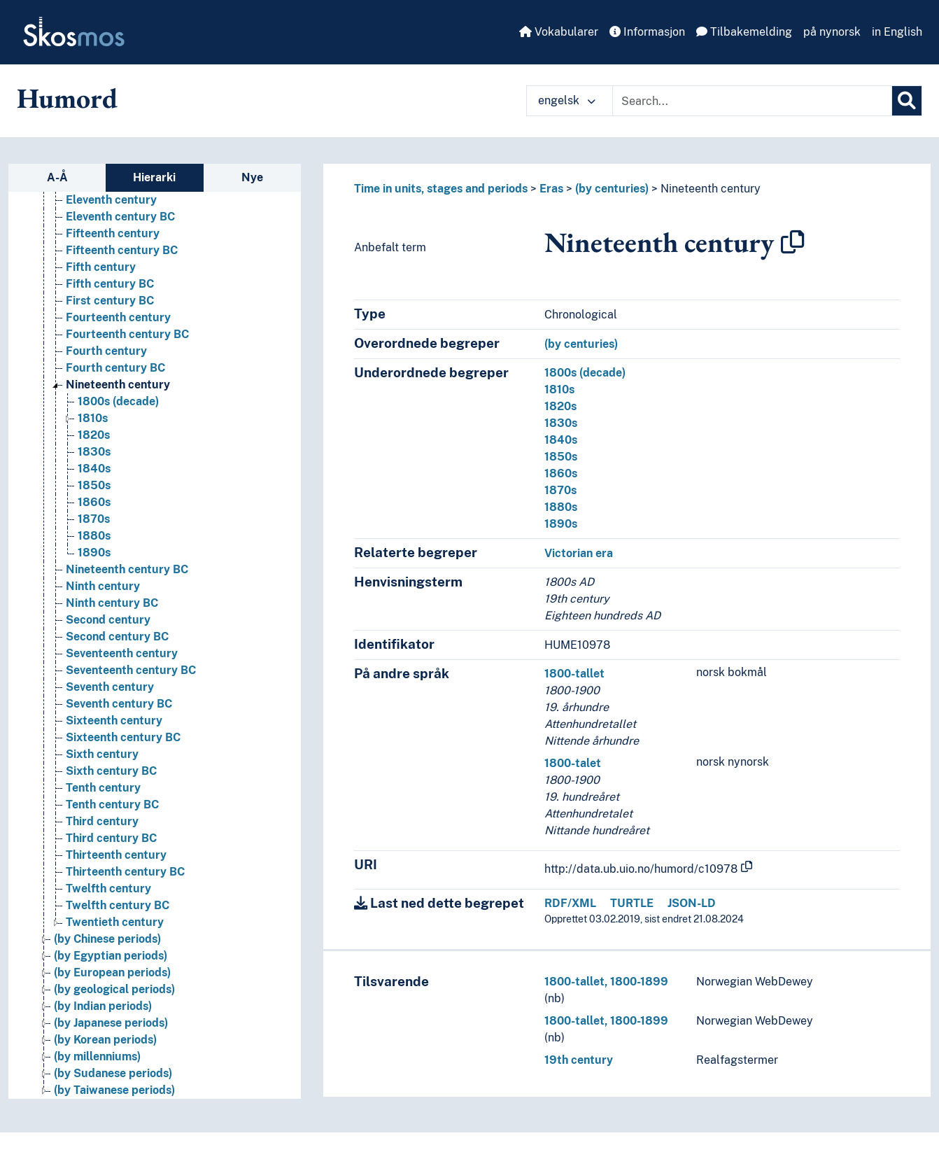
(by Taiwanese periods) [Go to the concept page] (114, 1090)
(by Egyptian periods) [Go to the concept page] (110, 955)
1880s (560, 507)
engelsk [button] (566, 100)
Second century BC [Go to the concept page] (117, 636)
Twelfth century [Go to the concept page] (108, 888)
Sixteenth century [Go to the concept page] (114, 720)
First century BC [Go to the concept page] (110, 300)
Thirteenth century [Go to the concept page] (116, 855)
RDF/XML (570, 903)
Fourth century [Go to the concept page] (106, 351)
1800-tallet (574, 673)
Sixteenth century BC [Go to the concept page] (123, 737)
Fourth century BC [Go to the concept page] (115, 367)
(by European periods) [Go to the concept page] (112, 972)
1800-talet (572, 763)
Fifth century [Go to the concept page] (101, 267)
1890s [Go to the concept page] (94, 552)
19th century (578, 1060)
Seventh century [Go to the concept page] (110, 687)
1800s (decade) (585, 372)
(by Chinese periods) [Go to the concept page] (107, 939)
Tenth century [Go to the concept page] (103, 787)
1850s (560, 456)
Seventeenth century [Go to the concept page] (122, 653)
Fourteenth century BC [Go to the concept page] (127, 334)
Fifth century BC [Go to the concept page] (110, 283)
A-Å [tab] (57, 177)
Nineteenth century (711, 188)
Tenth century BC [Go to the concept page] (112, 804)
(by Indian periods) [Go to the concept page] (103, 1006)
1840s (560, 440)
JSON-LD (692, 903)
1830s (560, 423)
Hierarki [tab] (154, 177)
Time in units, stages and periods (441, 188)
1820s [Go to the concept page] (94, 435)
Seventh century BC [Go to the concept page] (119, 703)
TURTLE (632, 903)
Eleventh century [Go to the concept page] (111, 199)
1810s (559, 389)
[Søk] (906, 100)
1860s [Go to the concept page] (94, 502)
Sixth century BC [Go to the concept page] (111, 771)
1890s (560, 524)
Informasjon (647, 31)
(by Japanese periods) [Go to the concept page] (111, 1023)
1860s (560, 473)
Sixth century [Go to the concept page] (102, 754)
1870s (560, 490)
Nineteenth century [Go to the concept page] (118, 384)
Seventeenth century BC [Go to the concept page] (131, 670)
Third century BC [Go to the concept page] (111, 838)
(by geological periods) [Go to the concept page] (114, 989)
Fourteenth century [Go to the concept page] (118, 317)
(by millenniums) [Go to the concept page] (97, 1056)
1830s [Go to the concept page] (94, 451)
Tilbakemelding (744, 31)
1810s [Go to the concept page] (93, 418)
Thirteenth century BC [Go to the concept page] (125, 871)
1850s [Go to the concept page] (94, 485)
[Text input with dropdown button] (752, 100)
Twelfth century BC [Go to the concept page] (117, 905)
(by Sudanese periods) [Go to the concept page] (113, 1073)
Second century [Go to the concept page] (108, 619)
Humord (67, 98)
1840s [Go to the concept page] (94, 468)
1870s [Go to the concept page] (94, 519)
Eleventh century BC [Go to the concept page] (120, 216)
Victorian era (578, 553)
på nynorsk (832, 31)
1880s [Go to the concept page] (94, 535)
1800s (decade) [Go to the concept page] (118, 401)
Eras (551, 188)
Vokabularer (558, 31)
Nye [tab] (252, 177)
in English (897, 31)
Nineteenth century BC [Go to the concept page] (127, 569)
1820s (560, 406)
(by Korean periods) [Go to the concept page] (105, 1039)
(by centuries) (612, 188)
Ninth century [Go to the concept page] (103, 586)
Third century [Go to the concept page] (102, 821)
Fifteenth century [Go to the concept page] (113, 233)
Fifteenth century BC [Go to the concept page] (122, 250)
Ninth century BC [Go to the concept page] (112, 603)
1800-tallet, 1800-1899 (606, 981)
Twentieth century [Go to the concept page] (115, 922)
